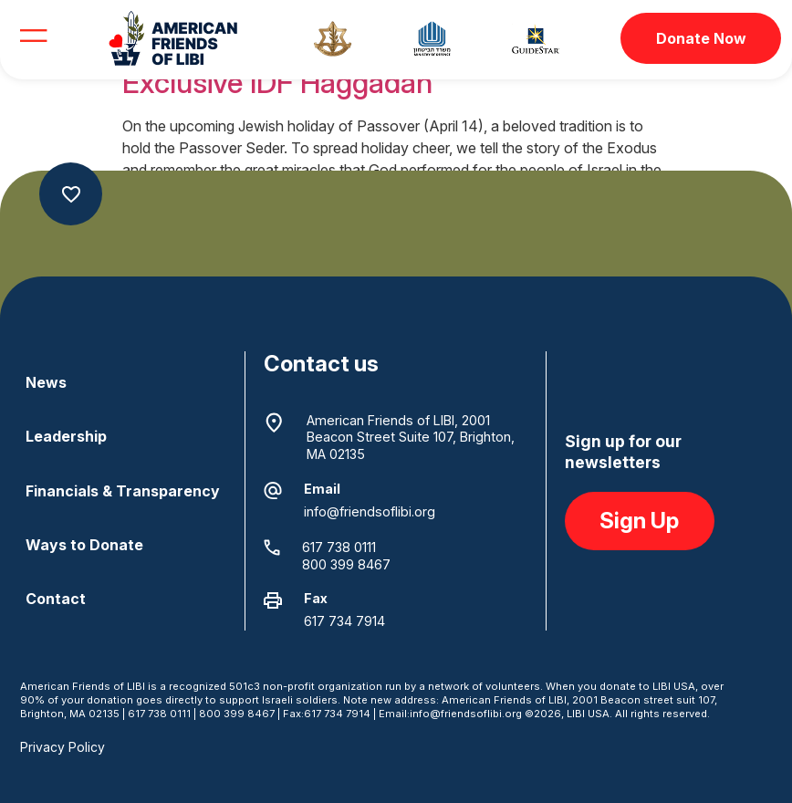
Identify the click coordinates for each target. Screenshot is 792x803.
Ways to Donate (84, 545)
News (46, 382)
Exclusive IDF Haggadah (277, 82)
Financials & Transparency (123, 491)
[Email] (273, 491)
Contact (56, 598)
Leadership (66, 436)
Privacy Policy (62, 747)
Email (322, 488)
